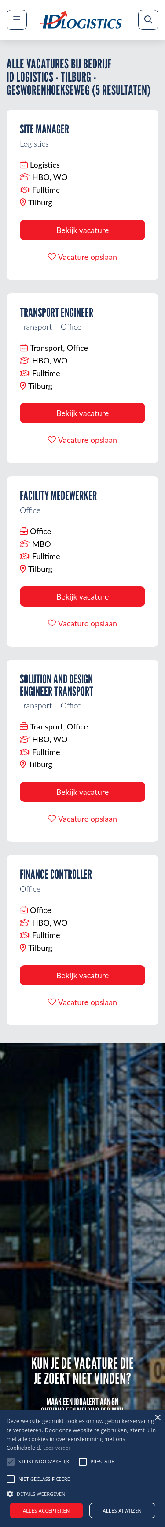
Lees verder (57, 1447)
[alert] (82, 1468)
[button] (82, 1492)
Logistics (34, 143)
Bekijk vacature (82, 230)
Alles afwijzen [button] (122, 1510)
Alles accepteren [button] (46, 1510)
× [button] (157, 1418)
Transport (36, 327)
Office (71, 327)
